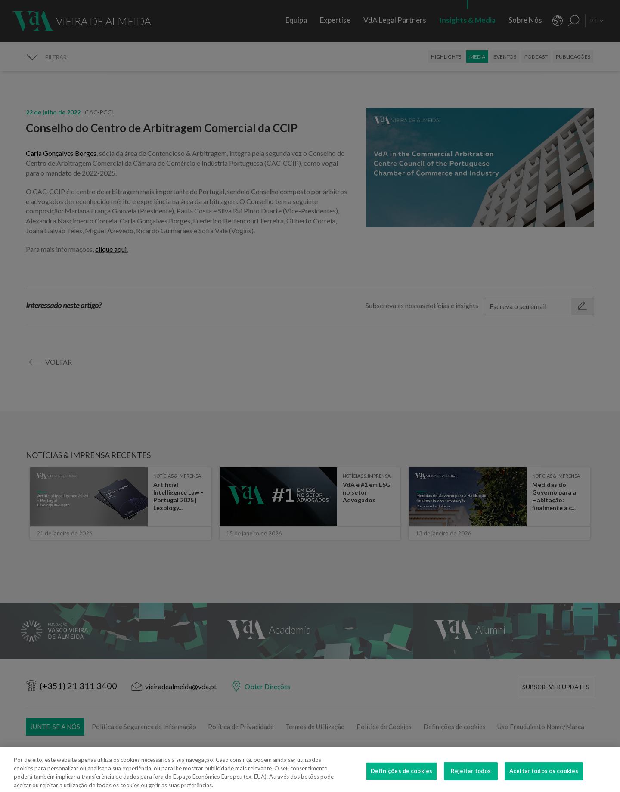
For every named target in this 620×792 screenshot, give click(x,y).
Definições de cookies (401, 775)
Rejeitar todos (471, 775)
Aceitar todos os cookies (543, 775)
